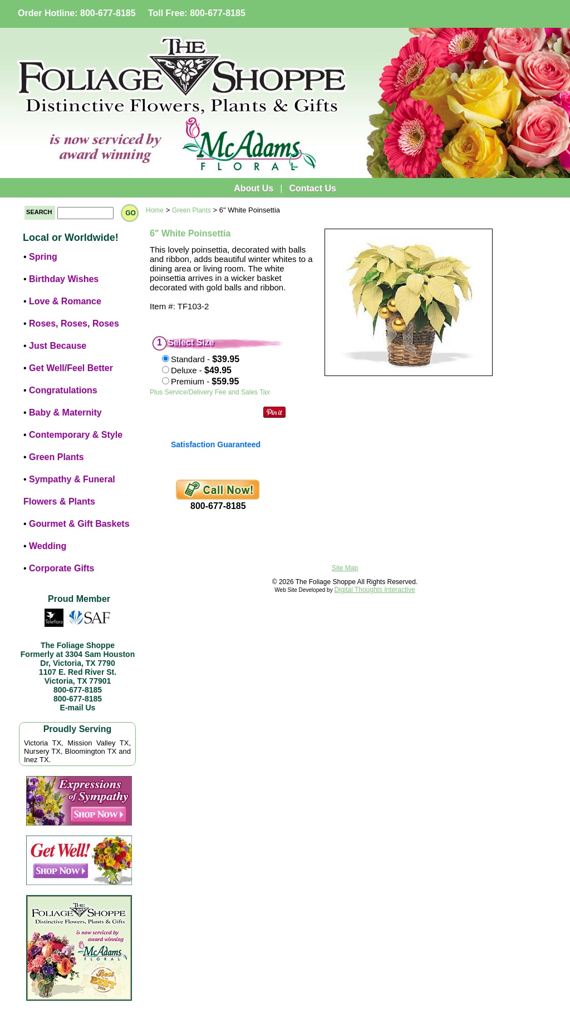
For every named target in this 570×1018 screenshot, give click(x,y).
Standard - (205, 359)
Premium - (205, 381)
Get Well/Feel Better (71, 368)
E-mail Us (78, 707)
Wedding (47, 546)
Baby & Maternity (65, 412)
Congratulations (63, 390)
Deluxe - (201, 370)
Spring (43, 256)
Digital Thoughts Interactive (374, 590)
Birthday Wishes (64, 279)
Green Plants (56, 457)
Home (155, 210)
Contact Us (312, 188)
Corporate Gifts (61, 568)
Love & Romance (65, 301)
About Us (253, 188)
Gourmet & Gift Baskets (79, 523)
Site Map (345, 568)
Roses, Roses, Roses (74, 323)
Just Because (57, 345)
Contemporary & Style (75, 434)
